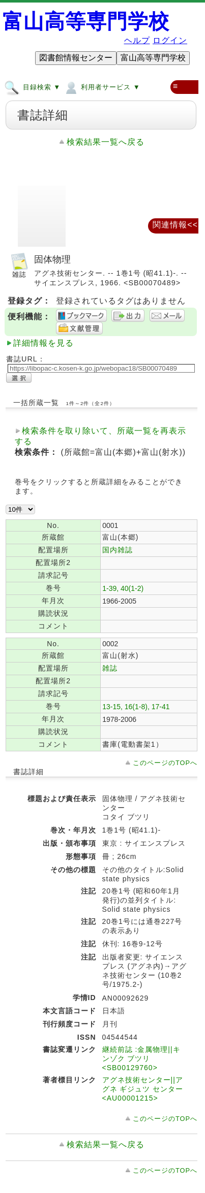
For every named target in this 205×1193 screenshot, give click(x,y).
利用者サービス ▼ (101, 86)
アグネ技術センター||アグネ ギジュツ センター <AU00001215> (143, 1089)
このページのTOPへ (165, 763)
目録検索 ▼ (32, 86)
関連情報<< (175, 224)
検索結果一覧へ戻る (105, 142)
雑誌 (110, 668)
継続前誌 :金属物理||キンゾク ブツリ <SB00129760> (141, 1058)
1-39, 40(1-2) (122, 588)
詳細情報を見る (43, 343)
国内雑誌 (117, 550)
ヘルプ (137, 40)
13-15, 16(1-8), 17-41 (135, 707)
